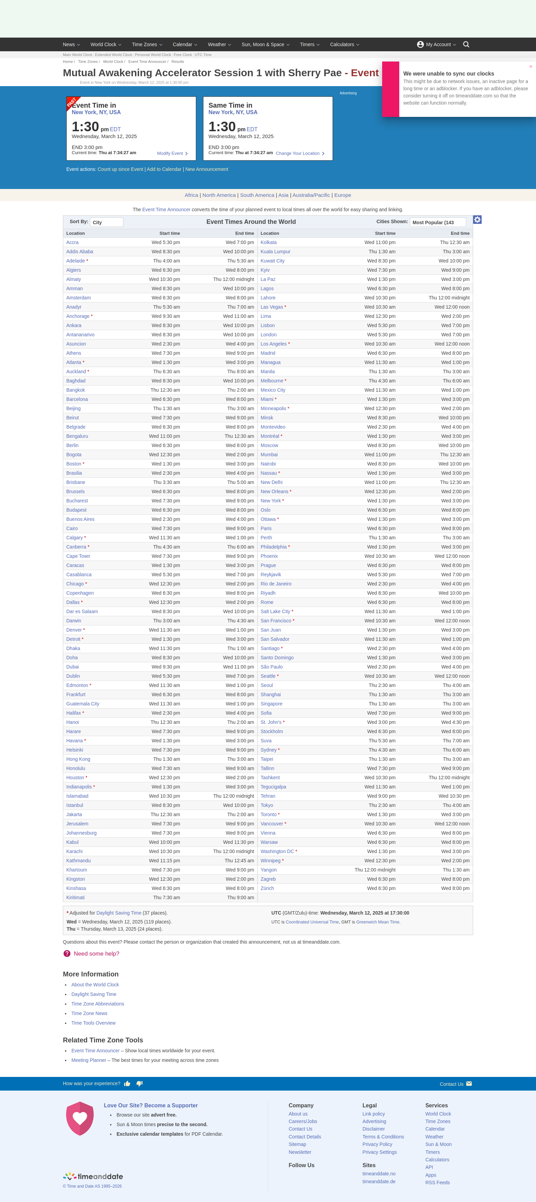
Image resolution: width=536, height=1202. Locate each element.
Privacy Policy (377, 1144)
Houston (75, 777)
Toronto (269, 814)
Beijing (73, 408)
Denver (74, 630)
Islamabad (77, 796)
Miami (267, 399)
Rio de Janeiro (276, 583)
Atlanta (73, 362)
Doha (72, 657)
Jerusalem (77, 823)
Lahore (268, 297)
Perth (266, 537)
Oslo (266, 510)
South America (257, 195)
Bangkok (75, 390)
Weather (217, 44)
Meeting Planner (88, 1060)
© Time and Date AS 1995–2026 (92, 1186)
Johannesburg (81, 833)
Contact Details (305, 1136)
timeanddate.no (379, 1173)
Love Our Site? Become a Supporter (151, 1105)
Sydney (269, 750)
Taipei (267, 759)
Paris (266, 528)
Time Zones (144, 44)
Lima (266, 316)
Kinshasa (76, 888)
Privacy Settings (380, 1152)
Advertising (374, 1121)
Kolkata (269, 242)
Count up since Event (120, 169)
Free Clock (183, 55)
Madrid (268, 353)
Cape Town (78, 556)
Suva (266, 740)
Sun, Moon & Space (263, 44)
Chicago (75, 583)
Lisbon (268, 325)
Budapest (76, 510)
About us (298, 1114)
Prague (268, 565)
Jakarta (74, 814)
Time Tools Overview (93, 1023)
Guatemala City (82, 703)
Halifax (73, 713)
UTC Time (203, 55)
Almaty (73, 279)
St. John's (271, 722)
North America (219, 195)
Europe (342, 195)
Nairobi (268, 464)
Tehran (268, 796)
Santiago (270, 648)
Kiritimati (75, 897)
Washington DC (277, 851)
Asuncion (76, 344)
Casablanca (79, 574)
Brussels (75, 491)
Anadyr (73, 307)
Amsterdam (78, 297)
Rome (267, 602)
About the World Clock (95, 984)
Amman (74, 288)
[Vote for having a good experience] (127, 1084)
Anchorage (78, 316)
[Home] (93, 1177)
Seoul (267, 685)
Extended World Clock (113, 55)
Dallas (73, 602)
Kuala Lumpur (276, 251)
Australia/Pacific (311, 195)
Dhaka (73, 648)
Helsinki (74, 750)
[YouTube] (340, 1177)
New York (271, 500)
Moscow (269, 445)
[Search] (466, 44)
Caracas (75, 565)
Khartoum (76, 870)
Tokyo (267, 805)
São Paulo (272, 667)
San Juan (271, 630)
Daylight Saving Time (119, 913)
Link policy (374, 1114)
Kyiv (265, 270)
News (69, 44)
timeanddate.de (379, 1181)
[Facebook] (294, 1177)
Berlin (72, 445)
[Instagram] (328, 1177)
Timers (307, 44)
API (429, 1167)
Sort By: (79, 221)
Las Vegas (272, 307)
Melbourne (272, 380)
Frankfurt (75, 694)
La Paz (268, 279)
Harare (73, 731)
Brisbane (75, 482)
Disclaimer (374, 1129)
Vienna (268, 833)
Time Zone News (89, 1013)
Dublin (73, 676)
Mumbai (269, 454)
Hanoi (72, 722)
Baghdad (75, 380)
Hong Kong (78, 759)
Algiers (73, 270)
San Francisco (276, 620)
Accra (72, 242)
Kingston (75, 879)
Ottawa (268, 519)
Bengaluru (77, 436)
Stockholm (272, 731)
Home (68, 61)
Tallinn (267, 768)
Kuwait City (273, 261)
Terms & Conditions (383, 1136)
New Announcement (206, 169)
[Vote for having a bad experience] (139, 1084)
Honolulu (75, 768)
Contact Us (456, 1083)
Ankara (73, 325)
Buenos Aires (80, 519)
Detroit (73, 639)
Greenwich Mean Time (377, 922)
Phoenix (269, 556)
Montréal (270, 436)
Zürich (267, 888)
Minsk (267, 417)
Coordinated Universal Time (312, 922)
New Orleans (275, 491)
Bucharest (77, 500)
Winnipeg (271, 860)
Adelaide (75, 261)
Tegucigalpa (273, 786)
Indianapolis (79, 786)
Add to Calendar (164, 169)
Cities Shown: (392, 221)
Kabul (72, 842)
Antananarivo (80, 334)
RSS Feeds (437, 1182)
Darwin (73, 620)
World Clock (103, 44)
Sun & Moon (438, 1144)
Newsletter (300, 1152)
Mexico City (273, 390)
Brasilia (74, 473)
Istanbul (74, 805)
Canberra (76, 547)
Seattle (268, 676)
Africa (191, 195)
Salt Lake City (275, 611)
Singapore (272, 703)
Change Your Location (298, 153)
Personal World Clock (153, 55)
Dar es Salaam (82, 611)
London (269, 334)
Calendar (182, 44)
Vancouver (272, 823)
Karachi (74, 851)
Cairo (72, 528)
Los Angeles (274, 344)
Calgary (74, 537)
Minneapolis (273, 408)
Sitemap (297, 1144)
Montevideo (273, 427)
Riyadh (268, 593)
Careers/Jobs (303, 1121)
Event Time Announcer (147, 61)
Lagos (267, 288)
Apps (430, 1175)
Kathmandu (78, 860)
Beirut (72, 417)
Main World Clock (77, 55)
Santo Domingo (277, 657)
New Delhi (272, 482)
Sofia (266, 713)
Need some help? (96, 953)
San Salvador (275, 639)
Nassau (269, 473)
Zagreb (268, 879)
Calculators (342, 44)
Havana (74, 740)
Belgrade (75, 427)
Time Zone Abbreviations (97, 1004)
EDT (115, 129)
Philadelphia (274, 547)
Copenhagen (80, 593)
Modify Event (170, 153)
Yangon (269, 870)
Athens (73, 353)
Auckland (76, 371)
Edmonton (77, 685)
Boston (73, 464)
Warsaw (269, 842)
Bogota (73, 454)
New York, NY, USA (96, 112)
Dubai (72, 667)
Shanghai (271, 694)
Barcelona (77, 399)
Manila (268, 371)
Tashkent (270, 777)
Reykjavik (271, 574)
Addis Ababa (79, 251)
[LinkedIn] (317, 1177)
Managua (271, 362)
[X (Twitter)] (305, 1177)
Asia (283, 195)
